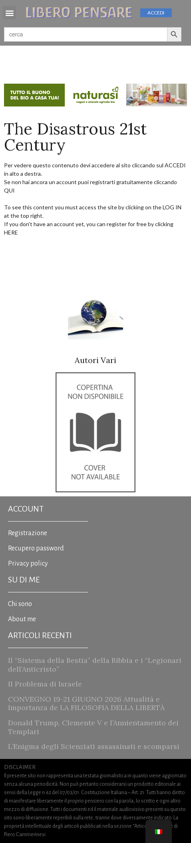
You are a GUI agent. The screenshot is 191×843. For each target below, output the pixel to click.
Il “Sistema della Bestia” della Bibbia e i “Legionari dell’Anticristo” (94, 665)
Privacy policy (28, 563)
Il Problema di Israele (45, 683)
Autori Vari (95, 360)
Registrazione (27, 533)
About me (22, 619)
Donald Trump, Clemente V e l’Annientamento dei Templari (93, 727)
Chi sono (20, 604)
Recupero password (36, 548)
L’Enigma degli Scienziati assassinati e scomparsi (93, 746)
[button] (9, 12)
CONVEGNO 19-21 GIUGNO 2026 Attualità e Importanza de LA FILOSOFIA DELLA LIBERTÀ (86, 703)
